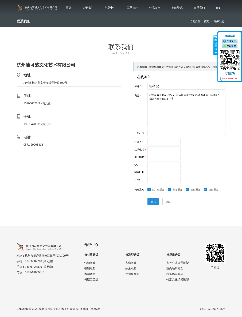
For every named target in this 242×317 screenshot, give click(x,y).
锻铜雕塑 (89, 268)
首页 (68, 7)
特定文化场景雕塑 (177, 279)
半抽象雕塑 (132, 273)
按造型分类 (132, 254)
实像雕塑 (130, 262)
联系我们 (199, 7)
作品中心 (110, 7)
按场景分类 (173, 254)
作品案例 (154, 7)
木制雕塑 (89, 273)
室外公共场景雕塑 (177, 262)
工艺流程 (132, 7)
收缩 (215, 44)
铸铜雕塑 (89, 262)
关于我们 (87, 7)
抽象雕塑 (130, 268)
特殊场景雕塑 (174, 273)
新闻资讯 (177, 7)
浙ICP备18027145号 (212, 308)
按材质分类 (91, 254)
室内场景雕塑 (174, 268)
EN (218, 7)
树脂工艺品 (91, 279)
